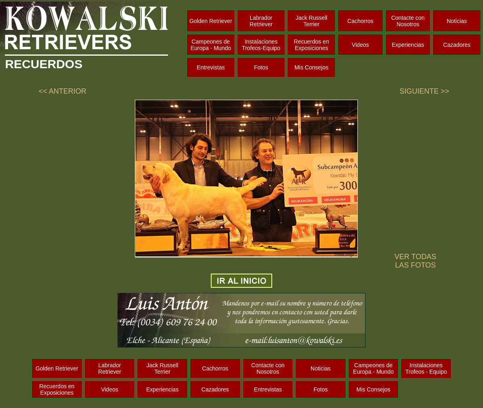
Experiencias (408, 45)
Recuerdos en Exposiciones (311, 44)
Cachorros (360, 21)
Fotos (261, 67)
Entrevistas (211, 67)
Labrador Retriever (261, 21)
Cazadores (456, 45)
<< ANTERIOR (62, 91)
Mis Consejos (311, 67)
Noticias (457, 21)
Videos (360, 45)
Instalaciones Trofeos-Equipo (261, 44)
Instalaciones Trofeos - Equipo (426, 368)
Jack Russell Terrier (312, 21)
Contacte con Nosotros (408, 21)
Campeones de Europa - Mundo (211, 44)
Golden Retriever (210, 21)
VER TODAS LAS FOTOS (415, 261)
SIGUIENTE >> (424, 91)
